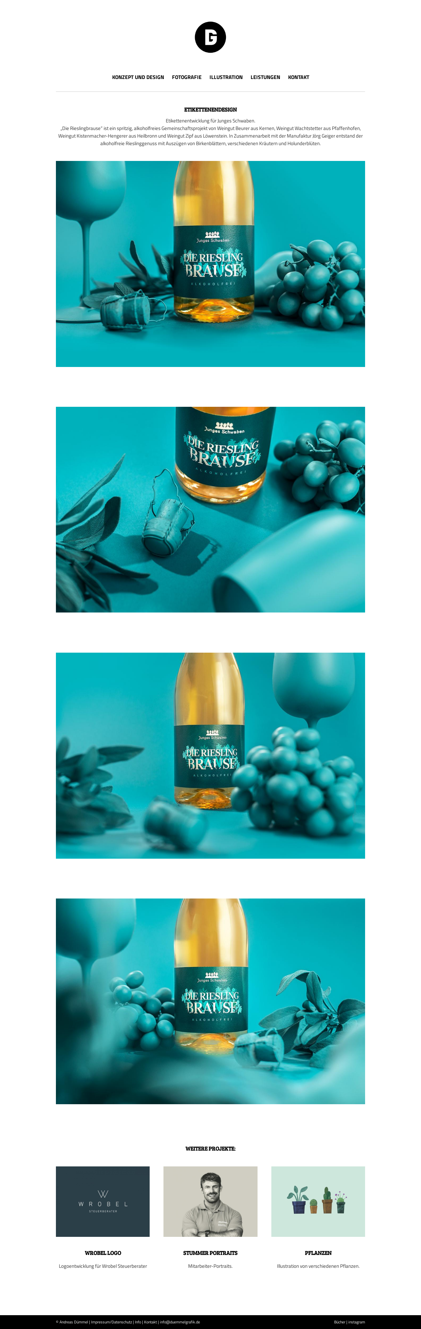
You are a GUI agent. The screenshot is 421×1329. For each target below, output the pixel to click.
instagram (356, 1322)
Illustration (226, 77)
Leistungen (265, 77)
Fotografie (187, 77)
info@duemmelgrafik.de (180, 1322)
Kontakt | (151, 1322)
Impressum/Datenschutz (111, 1322)
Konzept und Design (138, 77)
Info (138, 1322)
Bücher (339, 1322)
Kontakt (298, 77)
